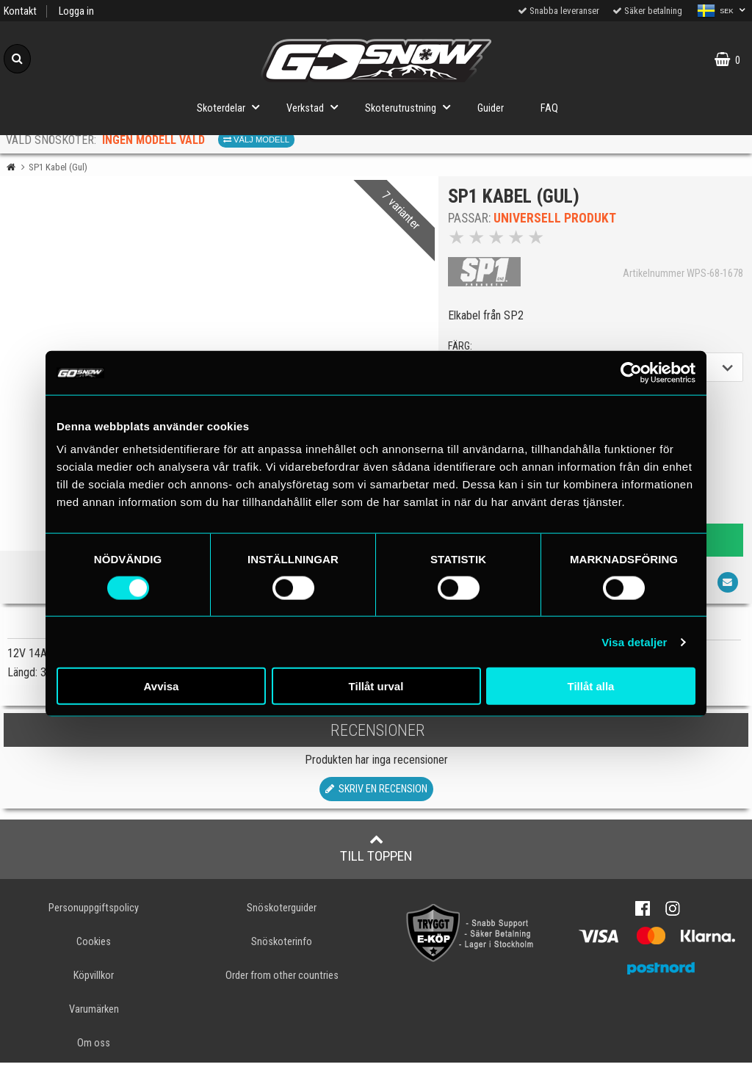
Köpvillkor (93, 979)
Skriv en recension (376, 792)
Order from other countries (282, 979)
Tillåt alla (591, 686)
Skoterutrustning (412, 107)
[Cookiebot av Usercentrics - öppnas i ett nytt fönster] (631, 372)
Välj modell (256, 139)
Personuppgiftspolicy (93, 911)
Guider (490, 108)
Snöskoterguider (282, 911)
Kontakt (20, 11)
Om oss (93, 1047)
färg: (461, 348)
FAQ (549, 108)
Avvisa (161, 686)
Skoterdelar (232, 107)
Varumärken (94, 1013)
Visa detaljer (634, 641)
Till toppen (376, 852)
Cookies (93, 945)
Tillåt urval (376, 686)
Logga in (76, 11)
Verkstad (316, 107)
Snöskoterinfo (281, 945)
